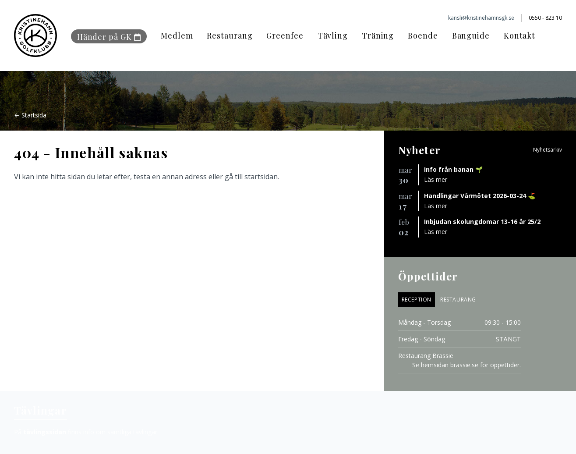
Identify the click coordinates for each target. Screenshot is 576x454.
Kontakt (519, 35)
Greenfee (284, 35)
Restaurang (229, 35)
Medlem (177, 35)
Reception (416, 299)
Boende (423, 35)
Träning (378, 35)
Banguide (471, 35)
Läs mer (435, 179)
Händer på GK (109, 37)
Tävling (333, 35)
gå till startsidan (251, 176)
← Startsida (30, 115)
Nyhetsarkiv (547, 149)
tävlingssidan (44, 432)
